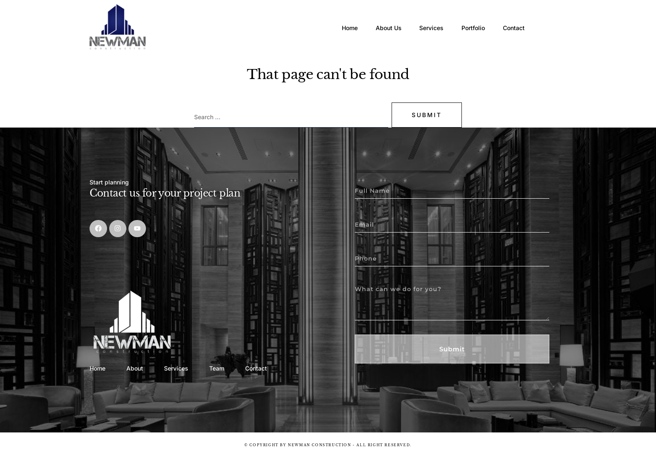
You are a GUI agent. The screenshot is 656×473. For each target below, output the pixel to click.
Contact (517, 18)
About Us (370, 18)
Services (420, 18)
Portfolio (469, 18)
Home (324, 18)
